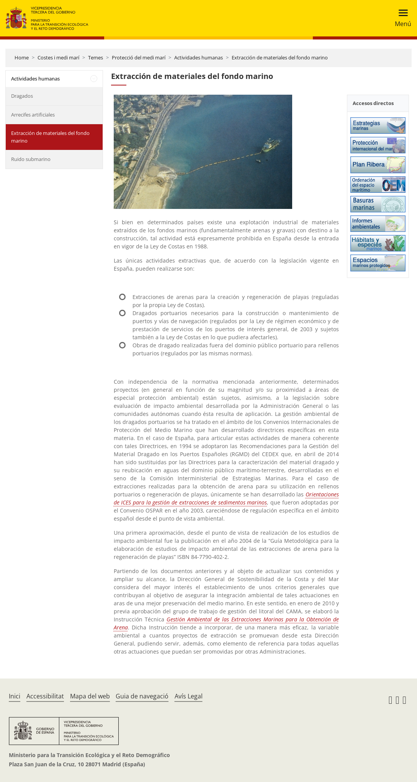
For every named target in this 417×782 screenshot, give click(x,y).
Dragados (22, 95)
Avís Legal (189, 696)
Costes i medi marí (58, 57)
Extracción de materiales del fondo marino (280, 57)
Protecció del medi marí (138, 57)
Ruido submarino (31, 159)
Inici (14, 696)
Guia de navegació (142, 696)
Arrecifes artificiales (33, 114)
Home (22, 57)
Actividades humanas (198, 57)
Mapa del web (90, 696)
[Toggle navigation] (401, 18)
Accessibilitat (45, 696)
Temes (95, 57)
